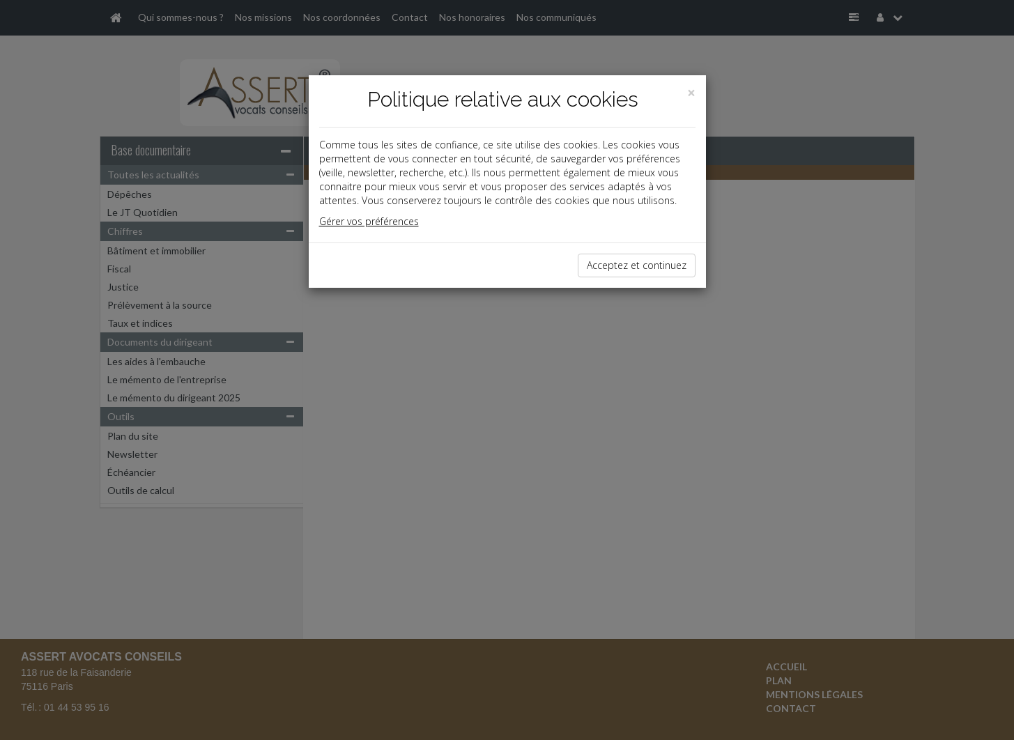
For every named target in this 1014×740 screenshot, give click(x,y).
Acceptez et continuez (636, 265)
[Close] (691, 93)
